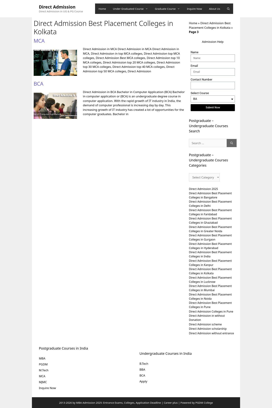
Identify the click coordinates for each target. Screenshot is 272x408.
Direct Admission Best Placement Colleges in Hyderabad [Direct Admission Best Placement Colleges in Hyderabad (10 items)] (210, 246)
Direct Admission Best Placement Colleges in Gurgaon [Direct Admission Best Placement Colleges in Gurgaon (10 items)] (210, 237)
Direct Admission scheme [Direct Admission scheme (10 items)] (205, 324)
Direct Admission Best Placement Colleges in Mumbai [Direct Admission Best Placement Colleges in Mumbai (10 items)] (210, 288)
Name (194, 52)
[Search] (232, 143)
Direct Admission (57, 7)
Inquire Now (194, 8)
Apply (143, 381)
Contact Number (201, 79)
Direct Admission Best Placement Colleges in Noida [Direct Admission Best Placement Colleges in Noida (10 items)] (210, 297)
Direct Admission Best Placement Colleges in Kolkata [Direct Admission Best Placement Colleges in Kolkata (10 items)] (210, 271)
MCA (39, 40)
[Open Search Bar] (228, 8)
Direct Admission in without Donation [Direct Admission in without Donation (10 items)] (207, 318)
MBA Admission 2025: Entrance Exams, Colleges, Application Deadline (119, 402)
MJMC (43, 382)
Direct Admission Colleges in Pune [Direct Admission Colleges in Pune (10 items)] (211, 311)
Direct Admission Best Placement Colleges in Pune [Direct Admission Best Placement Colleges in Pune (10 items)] (210, 305)
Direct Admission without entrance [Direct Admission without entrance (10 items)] (211, 333)
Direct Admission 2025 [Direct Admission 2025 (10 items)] (203, 189)
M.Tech (43, 370)
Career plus (171, 402)
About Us (214, 8)
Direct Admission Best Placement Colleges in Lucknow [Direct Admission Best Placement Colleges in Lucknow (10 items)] (210, 280)
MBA (42, 358)
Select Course (200, 93)
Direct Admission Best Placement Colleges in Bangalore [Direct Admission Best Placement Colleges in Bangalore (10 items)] (210, 195)
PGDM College (204, 402)
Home (102, 8)
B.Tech (143, 364)
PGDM (43, 364)
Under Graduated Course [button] (132, 8)
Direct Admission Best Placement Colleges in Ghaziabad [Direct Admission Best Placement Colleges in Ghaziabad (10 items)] (210, 221)
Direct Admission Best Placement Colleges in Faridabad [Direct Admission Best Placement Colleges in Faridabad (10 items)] (210, 212)
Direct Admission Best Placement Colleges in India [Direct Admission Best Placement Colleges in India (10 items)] (210, 254)
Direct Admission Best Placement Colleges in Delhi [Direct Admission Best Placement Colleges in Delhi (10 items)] (210, 204)
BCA (38, 83)
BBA (142, 369)
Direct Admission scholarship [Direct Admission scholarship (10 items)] (208, 329)
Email (194, 65)
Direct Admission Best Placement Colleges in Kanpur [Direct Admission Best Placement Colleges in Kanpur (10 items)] (210, 263)
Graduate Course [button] (169, 8)
